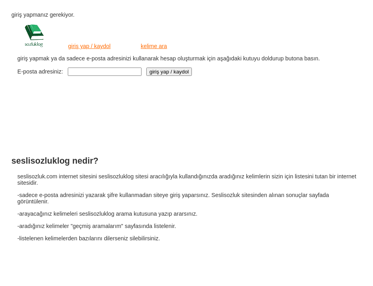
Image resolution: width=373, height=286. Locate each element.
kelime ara (154, 46)
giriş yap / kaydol (89, 46)
